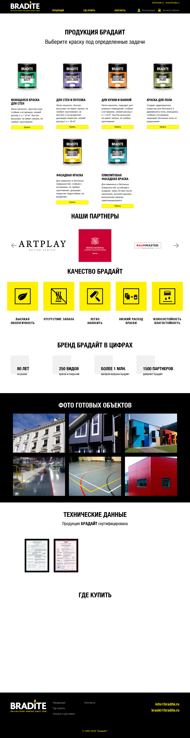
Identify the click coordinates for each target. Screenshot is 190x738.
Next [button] (176, 245)
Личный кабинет (171, 10)
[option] (42, 246)
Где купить (89, 10)
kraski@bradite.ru (172, 3)
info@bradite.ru (158, 3)
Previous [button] (14, 245)
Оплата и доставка (64, 713)
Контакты (120, 10)
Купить (27, 127)
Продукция (58, 10)
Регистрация (148, 10)
